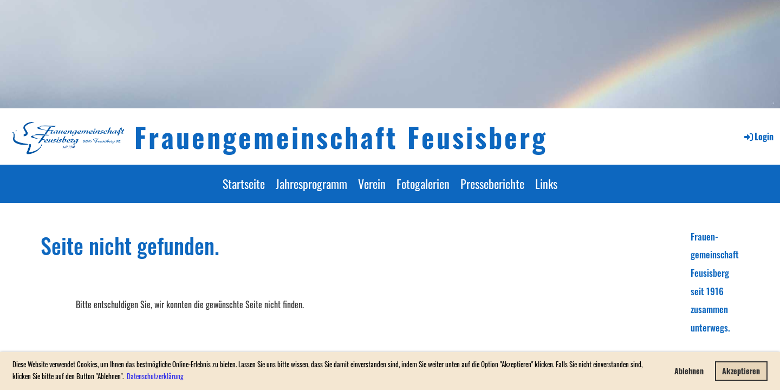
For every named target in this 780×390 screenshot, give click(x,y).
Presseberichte (492, 183)
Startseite (244, 183)
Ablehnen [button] (689, 370)
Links (546, 183)
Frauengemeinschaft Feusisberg (341, 136)
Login (758, 136)
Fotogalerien (423, 183)
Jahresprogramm (311, 183)
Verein (372, 183)
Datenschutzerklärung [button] (155, 375)
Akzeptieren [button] (741, 370)
